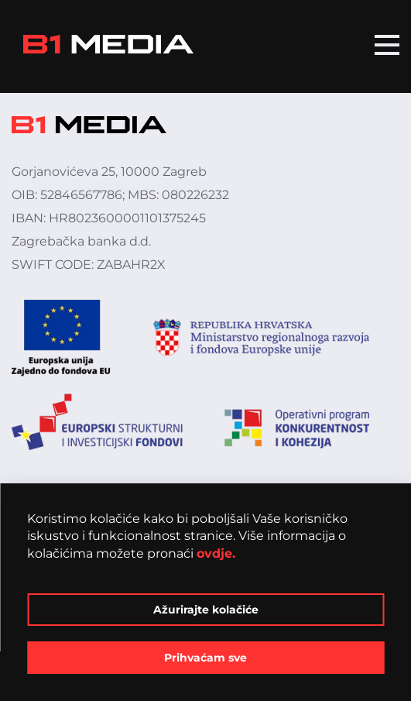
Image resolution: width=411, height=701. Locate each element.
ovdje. (216, 553)
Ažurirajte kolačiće (206, 610)
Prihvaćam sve (205, 658)
